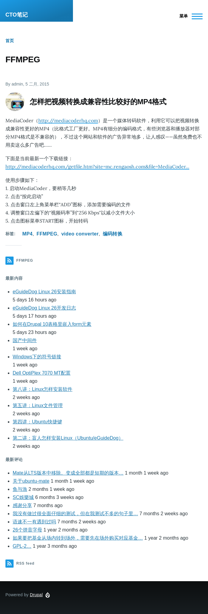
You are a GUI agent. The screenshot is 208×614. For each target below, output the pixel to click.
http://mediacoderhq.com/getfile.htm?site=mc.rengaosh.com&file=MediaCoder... (97, 167)
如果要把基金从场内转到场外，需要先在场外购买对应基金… (78, 538)
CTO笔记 (16, 15)
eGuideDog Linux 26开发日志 (44, 307)
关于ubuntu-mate (31, 481)
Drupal (36, 594)
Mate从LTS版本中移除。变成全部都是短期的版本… (68, 472)
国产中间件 (25, 340)
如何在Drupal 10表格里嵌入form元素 (52, 324)
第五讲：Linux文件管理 (38, 405)
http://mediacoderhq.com (68, 120)
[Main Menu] (189, 16)
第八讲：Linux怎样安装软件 (42, 389)
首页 (9, 40)
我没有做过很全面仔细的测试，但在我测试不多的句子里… (75, 513)
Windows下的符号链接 (37, 356)
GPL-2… (22, 546)
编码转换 (112, 233)
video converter (80, 233)
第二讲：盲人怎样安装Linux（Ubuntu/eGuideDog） (68, 438)
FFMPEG (46, 233)
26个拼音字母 (27, 529)
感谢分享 (22, 505)
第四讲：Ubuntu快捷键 (37, 421)
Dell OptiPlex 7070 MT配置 (42, 373)
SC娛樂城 (23, 497)
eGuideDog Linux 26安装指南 (44, 291)
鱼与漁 (20, 489)
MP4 (27, 233)
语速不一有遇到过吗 (34, 521)
